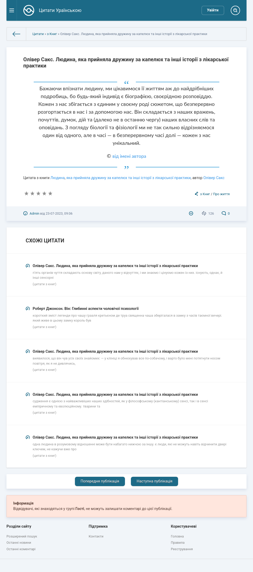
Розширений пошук (21, 536)
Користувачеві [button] (183, 526)
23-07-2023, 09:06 (59, 213)
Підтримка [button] (98, 526)
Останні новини (18, 542)
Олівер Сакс (213, 178)
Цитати (38, 34)
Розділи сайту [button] (18, 526)
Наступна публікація (154, 481)
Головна (177, 536)
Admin (34, 213)
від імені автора (129, 156)
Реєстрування (182, 549)
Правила (178, 542)
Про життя (221, 194)
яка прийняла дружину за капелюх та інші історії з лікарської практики (128, 178)
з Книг (52, 34)
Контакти (96, 536)
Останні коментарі (21, 549)
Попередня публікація (100, 481)
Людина (58, 178)
